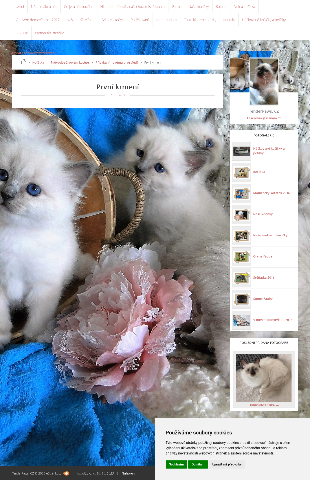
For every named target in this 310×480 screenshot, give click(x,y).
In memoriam (166, 19)
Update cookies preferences (33, 53)
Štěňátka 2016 (264, 277)
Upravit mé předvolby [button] (227, 464)
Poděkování (140, 19)
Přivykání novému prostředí (116, 62)
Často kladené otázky (200, 19)
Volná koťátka (244, 6)
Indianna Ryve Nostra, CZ (264, 404)
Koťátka (221, 6)
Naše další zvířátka (81, 19)
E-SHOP (22, 33)
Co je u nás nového (78, 6)
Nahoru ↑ (129, 473)
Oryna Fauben (263, 256)
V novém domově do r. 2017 (38, 19)
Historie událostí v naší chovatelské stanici (132, 6)
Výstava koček (113, 19)
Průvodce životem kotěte (70, 62)
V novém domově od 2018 (272, 320)
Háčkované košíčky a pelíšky (264, 19)
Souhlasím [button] (176, 464)
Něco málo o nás (44, 6)
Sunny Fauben (264, 298)
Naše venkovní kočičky (270, 235)
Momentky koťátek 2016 (271, 193)
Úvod (20, 6)
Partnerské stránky (49, 33)
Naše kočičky (199, 6)
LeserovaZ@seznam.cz (264, 118)
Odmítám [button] (198, 464)
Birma (177, 6)
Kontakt (229, 19)
